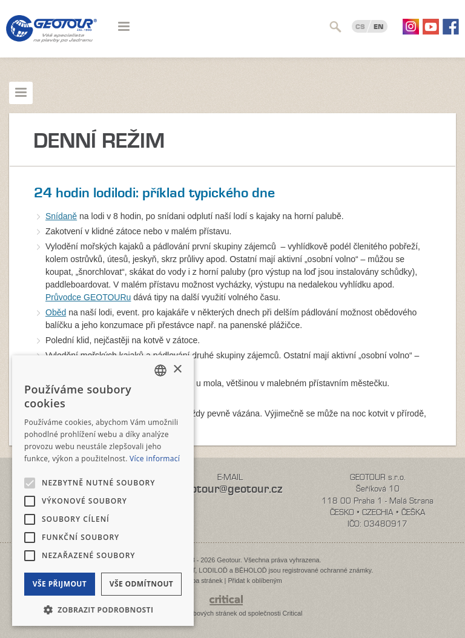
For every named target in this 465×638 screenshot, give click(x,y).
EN (378, 26)
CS (360, 26)
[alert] (103, 490)
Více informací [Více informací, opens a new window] (155, 458)
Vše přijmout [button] (60, 584)
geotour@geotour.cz (230, 489)
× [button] (177, 369)
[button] (103, 608)
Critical (293, 613)
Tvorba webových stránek (199, 613)
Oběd (55, 312)
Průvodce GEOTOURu (88, 297)
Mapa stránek (202, 580)
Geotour (51, 36)
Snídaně (61, 216)
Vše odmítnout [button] (141, 584)
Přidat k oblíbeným (255, 580)
